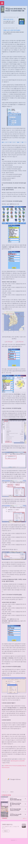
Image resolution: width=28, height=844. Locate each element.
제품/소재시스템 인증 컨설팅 (11, 30)
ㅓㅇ (16, 840)
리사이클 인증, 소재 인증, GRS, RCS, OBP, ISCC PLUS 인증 (9, 22)
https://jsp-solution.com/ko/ (8, 28)
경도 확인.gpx (8, 341)
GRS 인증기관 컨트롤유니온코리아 (8, 19)
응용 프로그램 (7, 7)
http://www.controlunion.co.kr (9, 17)
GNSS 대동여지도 (7, 824)
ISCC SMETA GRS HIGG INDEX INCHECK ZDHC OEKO (13, 33)
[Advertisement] (14, 779)
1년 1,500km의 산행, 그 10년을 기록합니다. (10, 827)
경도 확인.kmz (19, 341)
